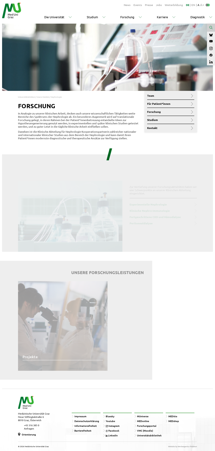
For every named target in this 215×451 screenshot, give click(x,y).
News (127, 5)
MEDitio (172, 416)
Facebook (112, 430)
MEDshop (173, 421)
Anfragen (29, 428)
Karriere (162, 17)
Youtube (110, 421)
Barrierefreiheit (82, 430)
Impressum (80, 416)
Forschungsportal (146, 425)
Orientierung (29, 434)
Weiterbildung (174, 5)
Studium (92, 17)
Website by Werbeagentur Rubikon (182, 446)
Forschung (127, 17)
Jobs (159, 5)
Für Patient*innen (169, 103)
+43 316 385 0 (31, 425)
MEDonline (143, 421)
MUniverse (143, 416)
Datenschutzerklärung (86, 421)
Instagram (113, 425)
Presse (149, 5)
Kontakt (169, 128)
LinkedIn (112, 435)
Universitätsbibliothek (149, 435)
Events (137, 5)
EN (193, 5)
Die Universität (54, 17)
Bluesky (110, 416)
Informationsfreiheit (85, 425)
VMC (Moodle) (145, 430)
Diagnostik (197, 17)
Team (169, 95)
